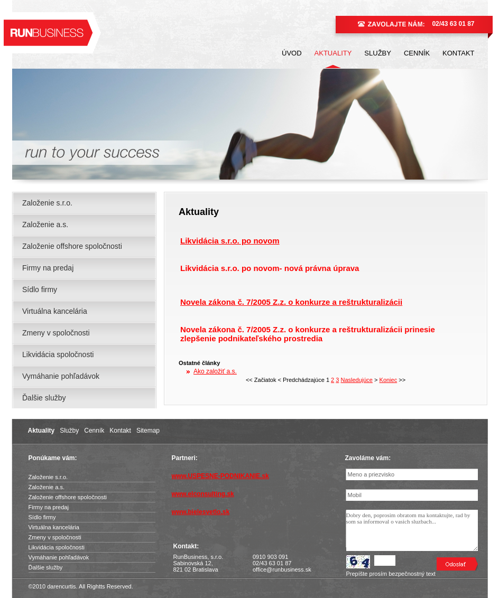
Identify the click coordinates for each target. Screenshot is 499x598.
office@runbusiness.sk (282, 569)
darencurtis (61, 586)
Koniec (389, 380)
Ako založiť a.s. (215, 371)
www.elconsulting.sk (203, 494)
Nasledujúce (356, 380)
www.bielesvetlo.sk (201, 512)
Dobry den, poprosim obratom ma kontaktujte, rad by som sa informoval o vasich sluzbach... (412, 530)
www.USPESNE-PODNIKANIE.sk (220, 476)
